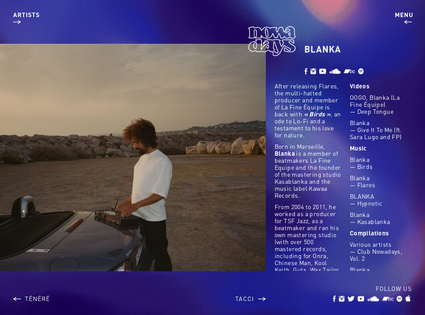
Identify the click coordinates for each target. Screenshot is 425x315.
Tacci (250, 298)
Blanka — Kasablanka (370, 217)
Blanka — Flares (362, 181)
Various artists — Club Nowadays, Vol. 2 (376, 251)
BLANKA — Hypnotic (366, 199)
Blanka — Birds (361, 162)
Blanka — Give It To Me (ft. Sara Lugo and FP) (376, 129)
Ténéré (31, 298)
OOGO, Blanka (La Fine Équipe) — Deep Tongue (375, 104)
